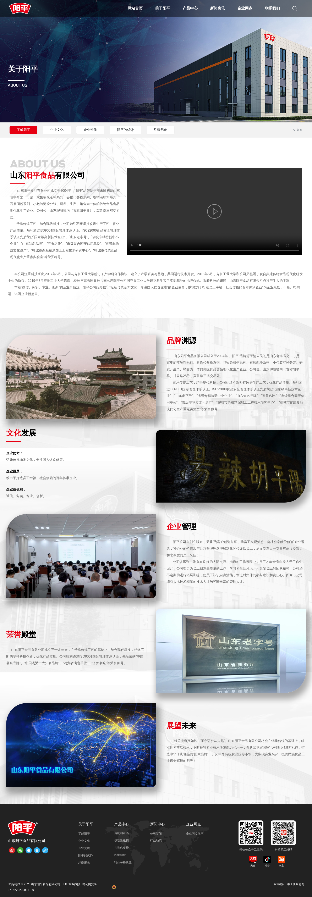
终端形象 (160, 130)
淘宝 (281, 865)
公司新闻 (156, 833)
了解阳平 (23, 130)
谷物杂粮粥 (121, 840)
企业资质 (90, 130)
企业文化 (57, 130)
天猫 (252, 865)
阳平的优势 (125, 130)
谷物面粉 (120, 855)
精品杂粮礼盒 (123, 862)
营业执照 (74, 884)
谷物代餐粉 (121, 847)
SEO (64, 884)
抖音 (267, 865)
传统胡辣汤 (121, 833)
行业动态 (156, 840)
